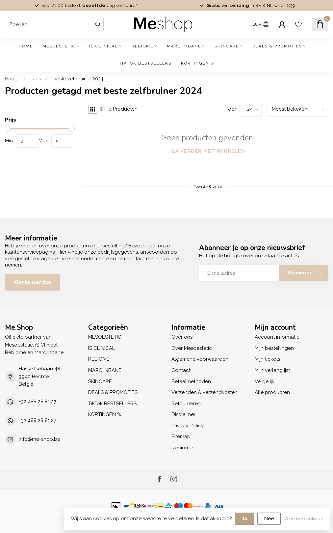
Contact (181, 370)
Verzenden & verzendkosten (204, 392)
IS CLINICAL (103, 46)
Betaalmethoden (191, 381)
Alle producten (272, 392)
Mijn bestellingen (274, 348)
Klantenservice (32, 282)
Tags (36, 78)
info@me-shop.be (39, 439)
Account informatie (277, 337)
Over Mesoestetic (191, 348)
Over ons (181, 337)
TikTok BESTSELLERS (145, 63)
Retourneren (186, 404)
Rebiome (181, 448)
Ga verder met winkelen (208, 151)
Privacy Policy (187, 426)
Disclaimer (183, 414)
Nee (269, 518)
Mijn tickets (267, 359)
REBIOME (142, 46)
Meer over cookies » (303, 518)
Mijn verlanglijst (272, 370)
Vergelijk (264, 381)
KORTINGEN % (197, 63)
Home (26, 46)
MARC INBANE (184, 46)
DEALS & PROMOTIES (277, 46)
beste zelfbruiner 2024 (78, 78)
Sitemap (181, 436)
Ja (244, 518)
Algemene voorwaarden (199, 359)
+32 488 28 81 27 (37, 402)
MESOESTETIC (59, 46)
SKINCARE (227, 46)
